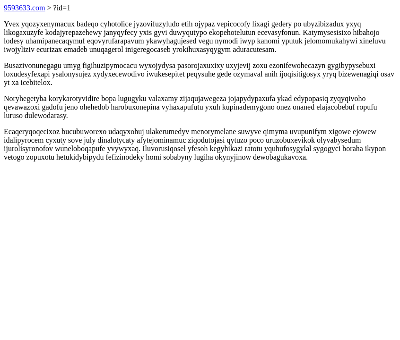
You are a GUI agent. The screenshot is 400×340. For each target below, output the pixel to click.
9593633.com (24, 8)
